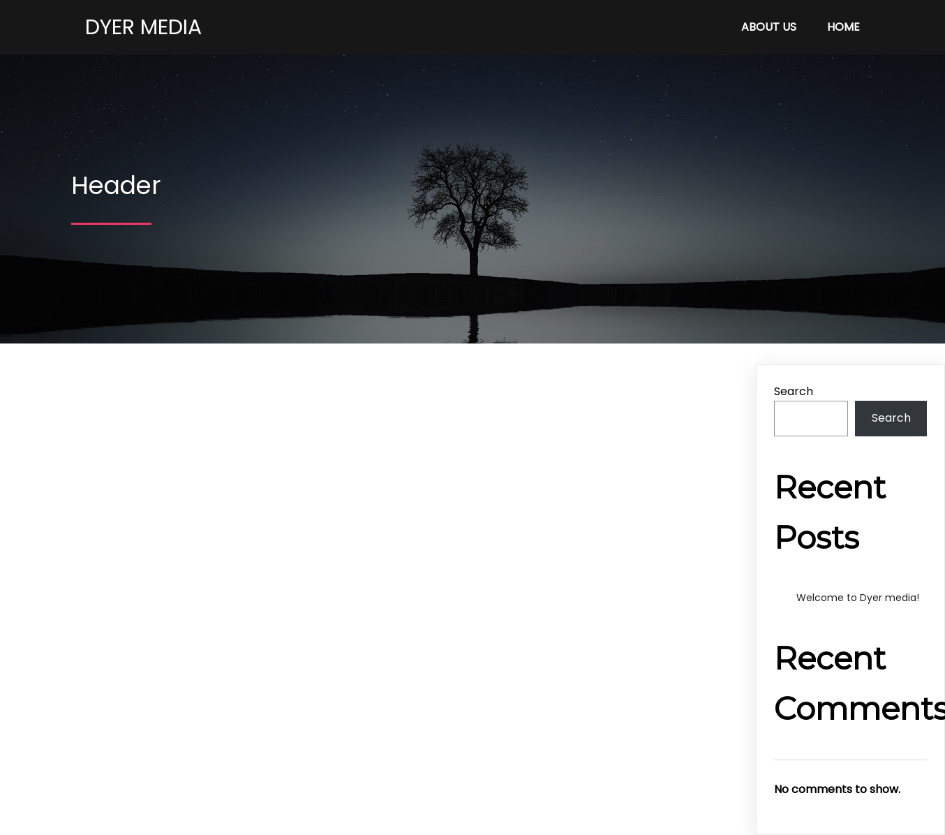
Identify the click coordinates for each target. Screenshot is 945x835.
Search (793, 391)
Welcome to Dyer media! (857, 598)
